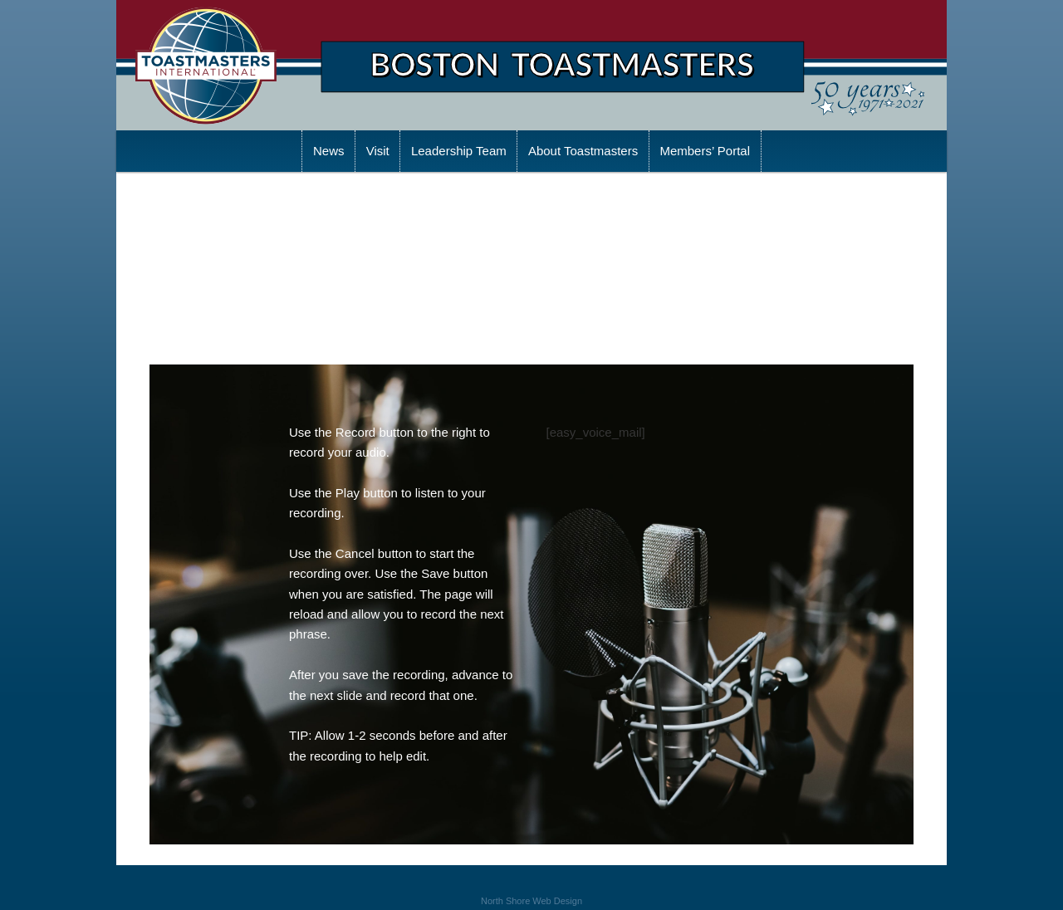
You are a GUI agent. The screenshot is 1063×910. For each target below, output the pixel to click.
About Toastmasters (583, 151)
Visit (377, 151)
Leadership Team (459, 151)
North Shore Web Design (531, 901)
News (329, 151)
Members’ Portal (704, 151)
